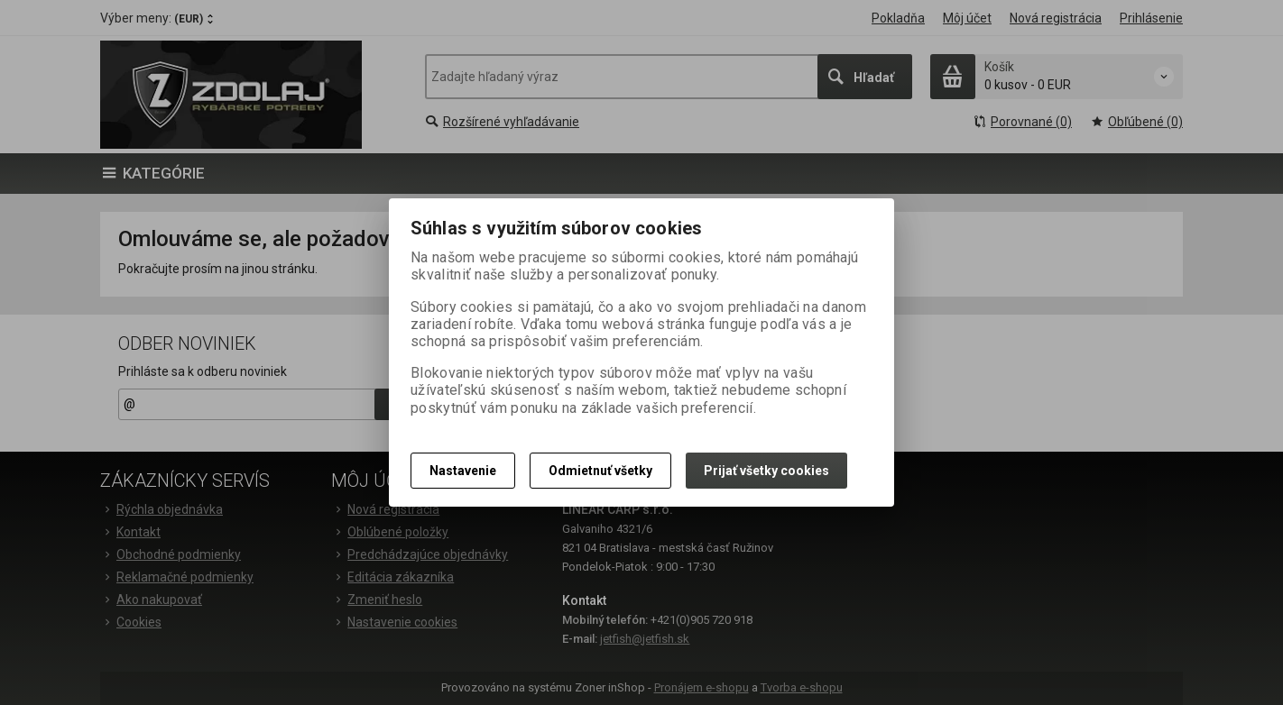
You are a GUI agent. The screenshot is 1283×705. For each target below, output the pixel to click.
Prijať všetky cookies (766, 470)
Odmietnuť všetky (600, 470)
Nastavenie (462, 470)
